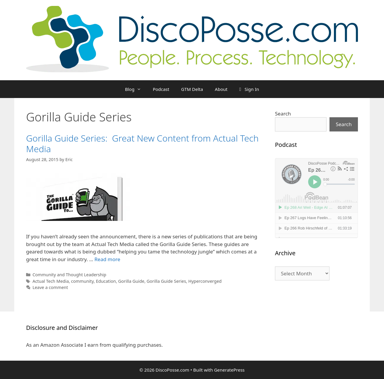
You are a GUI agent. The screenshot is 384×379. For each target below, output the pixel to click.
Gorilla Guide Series (166, 281)
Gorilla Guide (131, 281)
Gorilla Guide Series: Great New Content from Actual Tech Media (142, 143)
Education (106, 281)
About (221, 89)
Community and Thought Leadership (69, 274)
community (82, 281)
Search (283, 113)
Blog (136, 89)
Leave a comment (50, 287)
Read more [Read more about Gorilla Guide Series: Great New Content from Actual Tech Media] (107, 259)
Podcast (161, 89)
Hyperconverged (205, 281)
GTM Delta (192, 89)
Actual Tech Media (51, 281)
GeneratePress (229, 370)
